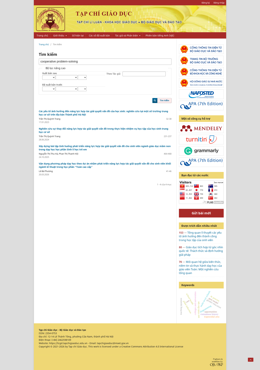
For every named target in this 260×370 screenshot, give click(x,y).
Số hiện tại (78, 35)
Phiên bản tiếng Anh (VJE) (160, 35)
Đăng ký (206, 2)
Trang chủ (42, 35)
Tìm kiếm (164, 100)
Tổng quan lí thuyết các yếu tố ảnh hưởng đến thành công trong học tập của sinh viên (200, 236)
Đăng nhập (219, 2)
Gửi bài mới (201, 213)
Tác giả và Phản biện (127, 35)
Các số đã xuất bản (99, 35)
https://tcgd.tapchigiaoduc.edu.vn (68, 343)
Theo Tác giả (113, 73)
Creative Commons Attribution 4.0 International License (152, 346)
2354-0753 (51, 333)
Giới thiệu (59, 35)
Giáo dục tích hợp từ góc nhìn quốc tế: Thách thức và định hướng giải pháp (201, 251)
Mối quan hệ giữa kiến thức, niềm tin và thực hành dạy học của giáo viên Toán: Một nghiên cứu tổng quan (200, 267)
